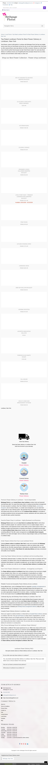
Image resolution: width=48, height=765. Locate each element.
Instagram (36, 3)
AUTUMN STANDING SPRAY (24, 244)
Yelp (10, 4)
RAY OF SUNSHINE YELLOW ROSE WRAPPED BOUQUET (24, 78)
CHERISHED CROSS (24, 266)
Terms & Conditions (5, 706)
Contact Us (3, 710)
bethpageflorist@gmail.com (25, 3)
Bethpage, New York (8, 758)
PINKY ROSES (24, 222)
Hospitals (3, 718)
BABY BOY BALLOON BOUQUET (24, 287)
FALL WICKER (24, 379)
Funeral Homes (4, 714)
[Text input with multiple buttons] (22, 7)
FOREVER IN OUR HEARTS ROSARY (24, 356)
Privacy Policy (4, 708)
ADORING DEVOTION (24, 309)
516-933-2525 (10, 3)
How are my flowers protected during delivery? (14, 664)
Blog (2, 720)
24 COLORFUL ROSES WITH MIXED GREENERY (24, 102)
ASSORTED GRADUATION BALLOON (23, 332)
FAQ (2, 712)
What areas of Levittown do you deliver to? (13, 667)
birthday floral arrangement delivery (27, 606)
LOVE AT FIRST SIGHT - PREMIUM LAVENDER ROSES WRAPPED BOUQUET (24, 196)
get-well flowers (20, 615)
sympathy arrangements (37, 586)
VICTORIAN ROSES (24, 125)
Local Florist (8, 34)
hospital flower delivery (36, 613)
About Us (3, 704)
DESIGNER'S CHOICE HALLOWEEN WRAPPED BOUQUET (24, 171)
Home (2, 34)
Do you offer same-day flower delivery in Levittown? (16, 655)
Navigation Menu (9, 26)
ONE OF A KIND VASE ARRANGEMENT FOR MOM (24, 402)
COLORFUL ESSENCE (24, 147)
